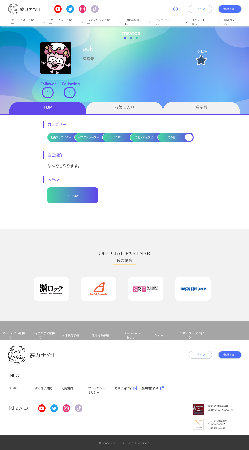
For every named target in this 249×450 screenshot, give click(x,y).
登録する (229, 9)
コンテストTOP (198, 22)
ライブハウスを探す (98, 22)
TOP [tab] (47, 107)
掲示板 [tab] (201, 107)
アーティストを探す (22, 22)
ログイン (199, 9)
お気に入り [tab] (124, 107)
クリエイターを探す (60, 22)
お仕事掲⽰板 (132, 22)
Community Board (162, 22)
